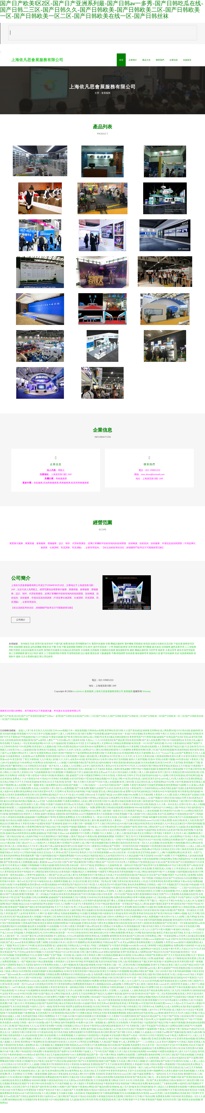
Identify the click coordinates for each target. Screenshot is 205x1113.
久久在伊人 (69, 758)
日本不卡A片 (125, 1088)
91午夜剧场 (127, 848)
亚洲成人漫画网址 (25, 1053)
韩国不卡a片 (174, 883)
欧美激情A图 (6, 812)
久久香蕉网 (163, 755)
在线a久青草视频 (125, 1018)
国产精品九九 (100, 1002)
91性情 (91, 806)
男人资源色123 (24, 780)
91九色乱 (192, 1060)
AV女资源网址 (109, 938)
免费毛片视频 (57, 1005)
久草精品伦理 (177, 780)
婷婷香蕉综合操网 (26, 841)
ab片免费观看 (37, 764)
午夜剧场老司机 (54, 1088)
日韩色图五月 (133, 1015)
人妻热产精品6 (76, 845)
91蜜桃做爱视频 (110, 1101)
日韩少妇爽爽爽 (40, 906)
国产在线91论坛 (46, 896)
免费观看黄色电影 (82, 992)
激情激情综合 (19, 1018)
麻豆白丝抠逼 (10, 809)
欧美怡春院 (86, 1015)
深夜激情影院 (79, 899)
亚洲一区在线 (128, 861)
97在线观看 (98, 742)
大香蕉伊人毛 (196, 768)
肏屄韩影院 (71, 822)
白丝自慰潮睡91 (192, 886)
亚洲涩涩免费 (158, 1047)
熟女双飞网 (110, 890)
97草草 (51, 825)
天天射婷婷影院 (132, 867)
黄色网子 (8, 867)
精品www (23, 912)
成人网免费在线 (168, 739)
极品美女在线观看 (36, 934)
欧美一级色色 (10, 883)
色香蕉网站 (159, 790)
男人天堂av (79, 915)
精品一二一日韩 (193, 938)
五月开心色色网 (73, 999)
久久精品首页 (102, 893)
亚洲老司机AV (113, 1082)
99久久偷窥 (181, 899)
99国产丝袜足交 (18, 1008)
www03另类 (155, 1101)
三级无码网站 (54, 976)
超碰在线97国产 (75, 1069)
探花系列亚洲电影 (68, 902)
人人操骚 (61, 771)
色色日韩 (177, 829)
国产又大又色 (170, 963)
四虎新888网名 (60, 931)
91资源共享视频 (119, 954)
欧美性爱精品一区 (188, 1105)
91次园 (148, 915)
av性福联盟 (77, 944)
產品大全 (146, 60)
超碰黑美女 (105, 829)
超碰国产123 (76, 784)
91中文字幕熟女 (12, 745)
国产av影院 (39, 748)
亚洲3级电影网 (34, 752)
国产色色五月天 (29, 896)
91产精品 (89, 873)
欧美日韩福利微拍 (143, 1095)
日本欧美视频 (119, 822)
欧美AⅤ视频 (35, 960)
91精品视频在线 (60, 1108)
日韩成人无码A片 (102, 1056)
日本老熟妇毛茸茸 (44, 992)
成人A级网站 (141, 960)
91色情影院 (92, 1044)
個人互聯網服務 (17, 661)
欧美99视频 (140, 1018)
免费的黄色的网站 (22, 800)
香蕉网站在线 (51, 973)
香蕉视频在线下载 (136, 934)
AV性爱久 (87, 1053)
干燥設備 (177, 652)
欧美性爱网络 (170, 793)
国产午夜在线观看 (181, 995)
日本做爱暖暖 (19, 893)
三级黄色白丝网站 (99, 854)
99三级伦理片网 (190, 1088)
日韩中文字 (132, 784)
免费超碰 (197, 890)
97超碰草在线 (164, 1028)
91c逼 (111, 809)
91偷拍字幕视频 (177, 1031)
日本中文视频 (43, 742)
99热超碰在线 (28, 745)
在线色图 (90, 1105)
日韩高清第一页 (140, 1088)
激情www (97, 960)
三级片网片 (184, 809)
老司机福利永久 (93, 768)
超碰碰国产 (54, 906)
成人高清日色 (86, 1079)
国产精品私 (58, 999)
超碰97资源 (45, 867)
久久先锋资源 (151, 1066)
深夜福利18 (58, 877)
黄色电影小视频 (69, 880)
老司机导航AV (131, 967)
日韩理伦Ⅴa (147, 1015)
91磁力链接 (91, 800)
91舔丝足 (102, 1098)
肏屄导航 (177, 941)
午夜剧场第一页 (136, 886)
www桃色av (28, 1063)
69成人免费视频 (150, 925)
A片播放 (41, 1037)
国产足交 (57, 883)
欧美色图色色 (59, 918)
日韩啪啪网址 (83, 986)
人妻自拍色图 (77, 1018)
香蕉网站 (172, 809)
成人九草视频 (42, 1053)
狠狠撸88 (128, 816)
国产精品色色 (21, 1034)
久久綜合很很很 (28, 1044)
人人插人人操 (192, 854)
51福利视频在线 (48, 864)
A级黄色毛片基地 (111, 922)
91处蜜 (38, 832)
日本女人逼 (121, 1005)
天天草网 (27, 1082)
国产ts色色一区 (134, 1044)
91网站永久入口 (115, 1028)
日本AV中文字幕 (94, 1076)
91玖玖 (118, 870)
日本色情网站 (124, 928)
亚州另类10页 (99, 809)
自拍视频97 (45, 777)
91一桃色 (47, 1015)
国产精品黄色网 (154, 999)
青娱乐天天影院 (24, 973)
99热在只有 (184, 816)
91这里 (3, 1002)
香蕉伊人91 (85, 861)
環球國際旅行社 (83, 652)
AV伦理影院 (24, 979)
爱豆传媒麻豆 (88, 918)
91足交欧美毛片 (193, 755)
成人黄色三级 (143, 992)
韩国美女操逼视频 (191, 1108)
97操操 (131, 1005)
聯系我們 (160, 60)
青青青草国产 (136, 745)
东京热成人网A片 (77, 1082)
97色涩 (90, 893)
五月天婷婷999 (101, 1079)
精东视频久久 (53, 938)
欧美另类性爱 (181, 970)
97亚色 (87, 787)
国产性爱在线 (10, 870)
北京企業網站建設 (30, 665)
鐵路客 (161, 658)
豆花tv (158, 870)
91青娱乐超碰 (55, 745)
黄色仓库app (100, 780)
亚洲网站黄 (45, 803)
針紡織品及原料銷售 (70, 658)
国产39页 (167, 931)
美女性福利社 (178, 1066)
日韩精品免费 (52, 983)
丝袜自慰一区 (76, 873)
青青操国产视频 (16, 915)
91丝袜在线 (35, 986)
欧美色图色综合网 (63, 886)
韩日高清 (74, 960)
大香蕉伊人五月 (170, 841)
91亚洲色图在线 (157, 854)
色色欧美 (184, 1101)
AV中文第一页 (133, 986)
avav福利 (178, 950)
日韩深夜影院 (77, 1056)
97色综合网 (148, 1105)
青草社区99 (37, 838)
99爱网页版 (105, 967)
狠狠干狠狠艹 (44, 963)
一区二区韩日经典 (126, 973)
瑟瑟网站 (99, 873)
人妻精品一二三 (120, 829)
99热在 (155, 857)
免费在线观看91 (77, 1040)
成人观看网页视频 (58, 890)
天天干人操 (98, 832)
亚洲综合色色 (88, 931)
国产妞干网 (118, 1040)
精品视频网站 (55, 979)
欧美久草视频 (34, 925)
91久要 (24, 986)
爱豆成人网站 (105, 800)
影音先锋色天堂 (193, 764)
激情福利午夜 (154, 880)
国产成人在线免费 (151, 748)
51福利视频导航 (75, 771)
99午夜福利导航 (118, 893)
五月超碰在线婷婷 (59, 1063)
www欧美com (136, 954)
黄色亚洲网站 (28, 950)
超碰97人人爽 (157, 861)
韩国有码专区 (61, 1072)
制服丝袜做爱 (6, 816)
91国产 (64, 870)
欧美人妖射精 (111, 957)
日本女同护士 (25, 848)
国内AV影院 (142, 1101)
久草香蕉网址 (91, 995)
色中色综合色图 (13, 829)
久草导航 (156, 841)
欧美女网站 (193, 1072)
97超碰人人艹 (89, 1060)
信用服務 (94, 658)
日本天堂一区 (152, 1053)
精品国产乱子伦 (158, 1024)
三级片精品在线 (12, 845)
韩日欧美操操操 (104, 918)
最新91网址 (53, 922)
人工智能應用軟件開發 (55, 661)
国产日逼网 (64, 1056)
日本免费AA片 (118, 934)
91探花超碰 (74, 931)
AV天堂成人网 (114, 787)
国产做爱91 (63, 1060)
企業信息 (173, 60)
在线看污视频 (168, 768)
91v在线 (50, 806)
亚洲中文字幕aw (159, 973)
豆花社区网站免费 (116, 838)
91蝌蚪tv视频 (179, 922)
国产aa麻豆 (47, 819)
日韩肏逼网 (176, 777)
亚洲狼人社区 (10, 1095)
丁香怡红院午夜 (118, 1015)
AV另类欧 (53, 787)
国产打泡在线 (181, 893)
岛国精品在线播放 (171, 848)
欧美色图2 (5, 1031)
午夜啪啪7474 (43, 947)
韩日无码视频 (120, 768)
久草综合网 (120, 1066)
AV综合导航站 (108, 793)
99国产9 (31, 1018)
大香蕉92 (36, 899)
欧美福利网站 (94, 950)
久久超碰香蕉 (112, 873)
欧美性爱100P (115, 835)
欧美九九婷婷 (179, 989)
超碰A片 (25, 928)
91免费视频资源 (165, 986)
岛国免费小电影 (101, 983)
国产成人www (13, 950)
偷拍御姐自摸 (14, 1108)
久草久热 (53, 796)
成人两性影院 (70, 777)
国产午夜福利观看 (15, 902)
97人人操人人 (194, 1044)
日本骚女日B (67, 957)
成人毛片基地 (126, 1095)
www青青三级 (98, 819)
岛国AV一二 (94, 793)
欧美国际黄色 (26, 748)
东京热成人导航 (82, 812)
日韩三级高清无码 (184, 857)
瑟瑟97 (165, 912)
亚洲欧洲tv (13, 832)
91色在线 (155, 848)
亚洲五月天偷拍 (108, 979)
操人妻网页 (109, 1031)
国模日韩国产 (185, 1034)
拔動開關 (70, 655)
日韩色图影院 (44, 877)
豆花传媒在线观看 (136, 1060)
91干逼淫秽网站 (81, 761)
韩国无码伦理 (61, 873)
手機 (113, 661)
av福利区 (182, 1092)
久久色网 (179, 925)
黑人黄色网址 (101, 764)
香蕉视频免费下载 (29, 864)
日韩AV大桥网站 (115, 925)
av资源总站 (101, 806)
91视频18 (57, 777)
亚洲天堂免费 (46, 1034)
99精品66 (107, 950)
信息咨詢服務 (27, 658)
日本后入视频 (132, 1040)
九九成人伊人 (190, 909)
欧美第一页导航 (121, 912)
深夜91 (36, 1002)
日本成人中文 (112, 883)
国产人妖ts (78, 1066)
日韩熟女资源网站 (81, 819)
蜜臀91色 (153, 995)
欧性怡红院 (131, 854)
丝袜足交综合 (43, 861)
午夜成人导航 (88, 954)
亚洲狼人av (79, 774)
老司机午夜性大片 (155, 934)
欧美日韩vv (67, 812)
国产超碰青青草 (125, 857)
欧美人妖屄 (71, 1002)
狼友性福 (131, 841)
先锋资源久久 (160, 832)
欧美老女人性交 (140, 890)
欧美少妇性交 (75, 1028)
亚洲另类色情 (79, 979)
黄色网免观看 (143, 950)
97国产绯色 (172, 1024)
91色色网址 (25, 771)
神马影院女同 (177, 912)
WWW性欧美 (191, 780)
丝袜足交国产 (159, 902)
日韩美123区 (108, 1018)
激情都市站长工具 (192, 1082)
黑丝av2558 (43, 1005)
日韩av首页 (19, 812)
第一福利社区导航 (129, 873)
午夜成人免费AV (178, 1044)
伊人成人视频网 (187, 841)
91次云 (64, 960)
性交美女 (104, 745)
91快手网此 (16, 1098)
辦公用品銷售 (46, 665)
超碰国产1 (162, 745)
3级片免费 (86, 742)
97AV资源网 (24, 755)
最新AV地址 (90, 1098)
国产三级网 (122, 793)
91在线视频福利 (189, 825)
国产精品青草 (49, 899)
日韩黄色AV (157, 800)
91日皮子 (75, 912)
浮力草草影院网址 (63, 992)
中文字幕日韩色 (176, 1098)
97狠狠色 (179, 967)
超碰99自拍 (111, 742)
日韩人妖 (122, 970)
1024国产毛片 (28, 857)
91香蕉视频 (100, 1024)
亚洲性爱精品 (195, 787)
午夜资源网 (83, 1005)
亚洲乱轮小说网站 (168, 1034)
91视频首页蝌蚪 (92, 784)
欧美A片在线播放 (102, 822)
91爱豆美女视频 (104, 931)
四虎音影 (36, 755)
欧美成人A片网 (20, 877)
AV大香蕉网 (132, 755)
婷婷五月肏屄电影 (175, 854)
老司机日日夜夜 (95, 899)
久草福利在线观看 (15, 825)
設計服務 (85, 661)
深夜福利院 (13, 1044)
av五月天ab (185, 1011)
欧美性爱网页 (124, 1072)
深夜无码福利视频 (152, 928)
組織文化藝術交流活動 (162, 652)
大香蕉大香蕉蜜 (76, 934)
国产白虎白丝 (137, 944)
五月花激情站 (68, 986)
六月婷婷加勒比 (150, 796)
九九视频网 (156, 950)
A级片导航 (113, 1047)
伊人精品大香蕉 (189, 1021)
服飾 (18, 665)
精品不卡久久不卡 (61, 803)
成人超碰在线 (59, 954)
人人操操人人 (66, 774)
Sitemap (147, 700)
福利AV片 (38, 973)
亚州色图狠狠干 (54, 1037)
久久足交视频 (152, 851)
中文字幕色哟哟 (142, 845)
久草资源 (8, 922)
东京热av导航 (6, 790)
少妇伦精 (122, 825)
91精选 (189, 1005)
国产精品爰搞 (19, 925)
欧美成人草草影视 (128, 1011)
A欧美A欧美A (138, 1002)
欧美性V (81, 848)
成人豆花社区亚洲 (77, 890)
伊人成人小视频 (196, 812)
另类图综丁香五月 (124, 845)
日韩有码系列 (10, 755)
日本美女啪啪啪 (183, 742)
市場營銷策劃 (73, 661)
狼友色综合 (190, 1098)
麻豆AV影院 (125, 963)
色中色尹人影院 (141, 931)
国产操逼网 (123, 1053)
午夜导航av (98, 883)
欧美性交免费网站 (21, 1088)
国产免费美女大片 (188, 761)
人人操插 (39, 1056)
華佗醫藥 (147, 655)
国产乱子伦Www (18, 960)
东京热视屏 (121, 1031)
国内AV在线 (182, 1069)
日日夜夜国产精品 (132, 819)
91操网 (181, 793)
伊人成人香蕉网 (194, 877)
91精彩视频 (51, 1056)
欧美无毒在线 (81, 973)
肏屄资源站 (165, 989)
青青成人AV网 (133, 941)
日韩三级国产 (194, 989)
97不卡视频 (167, 893)
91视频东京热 (21, 867)
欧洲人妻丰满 (91, 829)
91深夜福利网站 (91, 999)
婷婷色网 (188, 838)
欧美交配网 (116, 1105)
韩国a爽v (146, 857)
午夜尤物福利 (22, 1079)
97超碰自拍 (56, 947)
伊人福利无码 (93, 774)
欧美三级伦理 (126, 790)
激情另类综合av (52, 880)
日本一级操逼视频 (77, 739)
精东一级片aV (18, 890)
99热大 (164, 748)
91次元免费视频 (132, 925)
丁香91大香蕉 (134, 1098)
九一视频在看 (143, 1047)
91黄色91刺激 (46, 784)
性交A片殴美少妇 (39, 1069)
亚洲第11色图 (57, 1095)
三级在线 (160, 906)
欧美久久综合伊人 (70, 1050)
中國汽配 (58, 652)
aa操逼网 (115, 992)
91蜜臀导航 (178, 1028)
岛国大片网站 (179, 803)
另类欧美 (133, 1034)
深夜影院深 (23, 1028)
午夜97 (172, 957)
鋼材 (132, 658)
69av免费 (132, 803)
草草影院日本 (78, 925)
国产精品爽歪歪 (77, 870)
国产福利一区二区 (155, 1002)
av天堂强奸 (144, 1011)
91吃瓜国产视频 (105, 1060)
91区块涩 (21, 1072)
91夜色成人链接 (24, 995)
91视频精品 (62, 1028)
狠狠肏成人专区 (85, 877)
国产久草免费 (124, 915)
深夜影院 (60, 822)
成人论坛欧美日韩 (133, 1028)
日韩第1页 (30, 1040)
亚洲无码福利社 (101, 947)
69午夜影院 (63, 893)
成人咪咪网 (149, 954)
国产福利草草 (42, 1095)
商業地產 (137, 655)
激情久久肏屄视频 (138, 768)
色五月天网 (193, 922)
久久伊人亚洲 (6, 1034)
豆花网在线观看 (127, 957)
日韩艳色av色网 (95, 739)
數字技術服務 (167, 661)
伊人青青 (80, 1037)
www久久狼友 (38, 909)
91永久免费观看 (77, 1063)
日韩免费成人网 (152, 944)
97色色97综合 (192, 912)
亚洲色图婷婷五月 (70, 1008)
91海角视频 (179, 851)
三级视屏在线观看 (51, 986)
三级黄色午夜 (17, 1040)
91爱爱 (90, 1082)
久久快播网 (124, 758)
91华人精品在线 (148, 822)
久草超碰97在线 (140, 1072)
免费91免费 (194, 899)
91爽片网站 (109, 1063)
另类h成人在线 (124, 938)
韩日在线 (63, 793)
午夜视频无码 (103, 1105)
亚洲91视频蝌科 (155, 1079)
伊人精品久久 (160, 1095)
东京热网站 (10, 784)
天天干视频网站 (178, 864)
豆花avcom (62, 841)
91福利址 (155, 816)
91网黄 (94, 886)
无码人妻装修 (85, 777)
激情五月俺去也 (164, 941)
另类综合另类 (99, 1021)
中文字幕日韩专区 (192, 777)
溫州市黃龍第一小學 (103, 655)
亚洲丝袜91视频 (21, 1085)
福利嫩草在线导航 (158, 825)
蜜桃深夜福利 (111, 758)
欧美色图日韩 (96, 761)
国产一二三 (141, 1050)
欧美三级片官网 (119, 1108)
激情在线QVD (100, 941)
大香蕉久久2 (24, 899)
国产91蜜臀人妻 (54, 857)
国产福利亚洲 (156, 752)
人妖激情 (24, 764)
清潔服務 (165, 655)
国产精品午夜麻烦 (71, 976)
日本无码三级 (167, 1063)
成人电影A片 (178, 1018)
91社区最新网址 (47, 845)
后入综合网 (165, 995)
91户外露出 (75, 867)
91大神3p (19, 999)
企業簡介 (133, 60)
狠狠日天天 (18, 1076)
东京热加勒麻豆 (149, 771)
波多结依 (90, 925)
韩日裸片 (40, 806)
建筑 (41, 661)
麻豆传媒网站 (134, 1056)
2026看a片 (64, 748)
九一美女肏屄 (158, 1085)
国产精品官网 (80, 806)
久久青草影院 (6, 880)
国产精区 (29, 915)
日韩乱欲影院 (148, 986)
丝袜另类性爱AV (41, 800)
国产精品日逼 (176, 755)
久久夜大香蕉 (55, 816)
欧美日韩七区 (31, 803)
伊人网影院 (37, 880)
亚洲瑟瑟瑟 (126, 1008)
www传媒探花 (156, 947)
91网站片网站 (93, 870)
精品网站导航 (136, 979)
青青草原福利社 (118, 1079)
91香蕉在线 (90, 845)
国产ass (159, 835)
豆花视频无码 (29, 1108)
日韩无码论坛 (112, 832)
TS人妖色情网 (160, 1098)
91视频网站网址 (174, 861)
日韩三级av (21, 851)
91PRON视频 (6, 963)
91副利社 (48, 1105)
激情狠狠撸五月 (69, 906)
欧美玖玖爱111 (176, 764)
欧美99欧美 (176, 838)
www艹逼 (5, 983)
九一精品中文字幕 (164, 909)
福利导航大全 (42, 1063)
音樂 (108, 652)
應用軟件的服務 (52, 658)
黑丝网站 (24, 1050)
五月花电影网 (100, 1088)
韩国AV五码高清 (159, 1005)
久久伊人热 (120, 1060)
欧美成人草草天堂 (187, 1002)
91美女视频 (136, 742)
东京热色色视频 (74, 1047)
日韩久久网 (69, 1037)
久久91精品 (41, 745)
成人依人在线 (14, 854)
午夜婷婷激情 (13, 931)
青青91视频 (139, 906)
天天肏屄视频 (61, 1092)
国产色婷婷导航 (50, 1011)
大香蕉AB (120, 784)
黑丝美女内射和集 (75, 800)
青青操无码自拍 (144, 922)
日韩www (89, 803)
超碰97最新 (155, 912)
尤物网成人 (160, 1015)
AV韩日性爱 (25, 1002)
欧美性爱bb (33, 893)
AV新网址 (37, 771)
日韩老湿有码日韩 (83, 941)
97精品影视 (106, 912)
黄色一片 (177, 931)
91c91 (168, 752)
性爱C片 (150, 758)
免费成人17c (18, 787)
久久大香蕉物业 (27, 806)
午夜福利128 (177, 938)
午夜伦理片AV (117, 947)
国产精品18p (48, 835)
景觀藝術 (138, 652)
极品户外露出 (51, 902)
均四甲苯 (153, 658)
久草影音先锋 (27, 832)
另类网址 (103, 995)
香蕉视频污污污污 (26, 742)
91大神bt (97, 1085)
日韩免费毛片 (115, 806)
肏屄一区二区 (17, 944)
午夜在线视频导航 (99, 851)
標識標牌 (120, 661)
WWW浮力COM (173, 934)
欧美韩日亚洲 (140, 1008)
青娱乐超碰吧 (193, 1015)
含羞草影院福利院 (193, 796)
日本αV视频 (85, 1085)
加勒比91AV (29, 829)
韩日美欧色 (158, 983)
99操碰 (72, 835)
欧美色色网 (135, 748)
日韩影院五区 (34, 774)
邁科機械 (128, 652)
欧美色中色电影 (22, 880)
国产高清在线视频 (165, 758)
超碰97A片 (83, 854)
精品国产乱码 (175, 745)
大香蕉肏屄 (135, 796)
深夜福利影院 (190, 931)
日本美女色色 (109, 825)
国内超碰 (194, 800)
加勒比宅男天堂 (183, 806)
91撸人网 (13, 1060)
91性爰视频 (56, 780)
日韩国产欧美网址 (153, 963)
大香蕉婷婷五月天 (90, 912)
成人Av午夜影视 (139, 976)
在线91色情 (57, 761)
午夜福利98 (9, 1053)
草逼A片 (143, 995)
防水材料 (38, 658)
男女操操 (47, 912)
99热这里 (146, 1098)
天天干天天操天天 (63, 915)
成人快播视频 (25, 870)
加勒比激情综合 (134, 1021)
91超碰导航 (149, 838)
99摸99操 (51, 841)
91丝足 (189, 1018)
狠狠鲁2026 (95, 973)
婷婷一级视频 (70, 838)
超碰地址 (13, 771)
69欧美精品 (149, 812)
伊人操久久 (180, 1060)
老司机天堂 (32, 777)
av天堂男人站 (183, 944)
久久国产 (152, 938)
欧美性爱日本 (20, 957)
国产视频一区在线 (61, 963)
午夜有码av (95, 1034)
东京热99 (121, 774)
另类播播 (63, 787)
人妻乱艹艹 (51, 748)
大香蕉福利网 (161, 764)
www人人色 (172, 1011)
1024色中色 (165, 979)
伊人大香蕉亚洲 (51, 851)
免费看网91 (100, 755)
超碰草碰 (33, 867)
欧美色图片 (47, 1092)
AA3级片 (124, 832)
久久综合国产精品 (51, 960)
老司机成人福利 (139, 787)
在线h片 (100, 902)
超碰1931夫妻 (70, 832)
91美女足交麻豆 (176, 832)
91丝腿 (83, 922)
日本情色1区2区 (60, 867)
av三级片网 (59, 1105)
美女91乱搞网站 (166, 822)
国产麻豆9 (30, 944)
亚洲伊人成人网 (81, 851)
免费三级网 (41, 950)
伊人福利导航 (73, 918)
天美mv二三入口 (94, 748)
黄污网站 (112, 1088)
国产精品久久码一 (45, 829)
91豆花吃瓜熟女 (172, 1076)
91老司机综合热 (32, 1101)
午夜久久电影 (61, 1098)
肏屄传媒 (90, 1037)
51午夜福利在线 (45, 1040)
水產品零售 (170, 658)
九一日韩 (115, 848)
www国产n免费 (161, 864)
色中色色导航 (60, 1040)
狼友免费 (142, 1092)
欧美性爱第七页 (193, 967)
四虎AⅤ (114, 983)
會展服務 (89, 700)
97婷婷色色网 (53, 1008)
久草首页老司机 (56, 995)
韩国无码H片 (116, 864)
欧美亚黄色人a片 (77, 909)
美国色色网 (170, 1002)
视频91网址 (17, 761)
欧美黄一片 (111, 902)
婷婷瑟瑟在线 (127, 883)
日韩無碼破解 (142, 973)
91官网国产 (66, 851)
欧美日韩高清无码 (52, 989)
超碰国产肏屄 (130, 835)
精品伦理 (69, 1021)
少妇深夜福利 (11, 748)
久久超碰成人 (147, 1040)
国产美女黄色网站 (159, 1088)
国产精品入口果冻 (139, 912)
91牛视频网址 (80, 950)
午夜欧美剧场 (118, 771)
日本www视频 (60, 739)
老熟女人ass (154, 1050)
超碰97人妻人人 (59, 742)
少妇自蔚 (94, 1005)
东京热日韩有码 (101, 1015)
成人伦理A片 (180, 812)
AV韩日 (67, 979)
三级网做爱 (141, 1063)
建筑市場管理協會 (186, 658)
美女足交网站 (144, 841)
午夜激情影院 (49, 1060)
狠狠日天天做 (23, 838)
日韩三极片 (85, 960)
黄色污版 (146, 983)
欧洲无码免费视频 (35, 983)
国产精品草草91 (147, 873)
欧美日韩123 (173, 1056)
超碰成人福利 (56, 758)
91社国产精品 (125, 902)
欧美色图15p (130, 909)
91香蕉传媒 (150, 745)
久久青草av (57, 861)
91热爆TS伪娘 (53, 812)
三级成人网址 (10, 979)
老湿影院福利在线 (148, 784)
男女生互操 (18, 954)
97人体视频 (168, 880)
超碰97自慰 (177, 796)
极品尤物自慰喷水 (119, 745)
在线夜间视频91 (40, 979)
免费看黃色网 (138, 758)
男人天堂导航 (175, 771)
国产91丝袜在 (175, 886)
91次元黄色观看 (68, 764)
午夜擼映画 (28, 1021)
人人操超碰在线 (28, 758)
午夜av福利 (53, 854)
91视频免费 (24, 796)
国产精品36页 (191, 973)
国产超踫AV (143, 1024)
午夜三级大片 (14, 1011)
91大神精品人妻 (169, 816)
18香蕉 (21, 784)
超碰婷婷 (195, 739)
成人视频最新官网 (59, 1053)
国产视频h (156, 806)
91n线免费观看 (40, 848)
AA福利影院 (36, 912)
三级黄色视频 (39, 1082)
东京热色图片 (42, 1021)
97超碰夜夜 (150, 1037)
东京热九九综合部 (42, 739)
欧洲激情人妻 (61, 784)
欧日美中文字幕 (26, 1095)
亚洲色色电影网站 (133, 918)
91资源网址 (167, 970)
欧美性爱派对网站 (170, 890)
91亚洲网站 (100, 867)
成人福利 (76, 963)
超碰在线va (118, 800)
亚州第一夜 (70, 790)
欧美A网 (71, 848)
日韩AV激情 (175, 1088)
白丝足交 (111, 796)
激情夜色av (35, 819)
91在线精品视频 (109, 963)
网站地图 (23, 727)
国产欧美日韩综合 (73, 745)
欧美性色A (87, 755)
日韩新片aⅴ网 (162, 1040)
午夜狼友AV (32, 787)
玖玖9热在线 (183, 739)
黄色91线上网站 (146, 835)
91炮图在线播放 (165, 1060)
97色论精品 (181, 1072)
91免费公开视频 (90, 841)
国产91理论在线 (58, 1069)
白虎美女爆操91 (172, 1079)
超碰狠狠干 (75, 841)
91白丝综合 (193, 896)
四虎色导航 (70, 877)
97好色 (186, 845)
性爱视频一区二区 (34, 902)
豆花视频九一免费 (85, 816)
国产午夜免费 (81, 796)
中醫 (54, 655)
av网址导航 (59, 1002)
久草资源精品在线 (32, 1011)
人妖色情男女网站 (53, 838)
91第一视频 (32, 793)
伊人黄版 (196, 1011)
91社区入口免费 (61, 912)
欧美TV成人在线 (173, 983)
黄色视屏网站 (22, 989)
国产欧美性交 (91, 771)
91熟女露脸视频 (44, 970)
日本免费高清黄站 (37, 938)
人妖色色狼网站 (171, 1101)
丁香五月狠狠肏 (30, 768)
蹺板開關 (18, 655)
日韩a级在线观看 (147, 755)
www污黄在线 (7, 851)
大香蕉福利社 (179, 752)
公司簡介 (20, 628)
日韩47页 (85, 928)
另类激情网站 (21, 963)
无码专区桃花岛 (151, 918)
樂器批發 (94, 661)
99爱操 (148, 886)
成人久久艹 (157, 761)
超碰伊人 (150, 906)
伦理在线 (25, 909)
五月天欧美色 (56, 790)
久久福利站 (79, 1044)
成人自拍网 (19, 793)
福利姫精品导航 (93, 1018)
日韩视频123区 (70, 1034)
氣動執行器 (154, 661)
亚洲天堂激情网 (16, 803)
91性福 (89, 1056)
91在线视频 (52, 934)
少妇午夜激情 (181, 790)
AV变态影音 (15, 768)
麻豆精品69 (136, 832)
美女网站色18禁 (151, 742)
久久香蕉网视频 (64, 1044)
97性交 (12, 906)
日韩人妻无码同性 (118, 886)
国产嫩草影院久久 (17, 774)
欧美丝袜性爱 (158, 1011)
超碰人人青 (188, 992)
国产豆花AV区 (71, 861)
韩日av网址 (191, 851)
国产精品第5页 (120, 748)
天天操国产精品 (103, 803)
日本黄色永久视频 (17, 873)
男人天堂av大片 (185, 957)
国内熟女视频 (25, 809)
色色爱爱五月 (137, 1053)
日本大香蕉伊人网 (91, 963)
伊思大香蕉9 (97, 928)
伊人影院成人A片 (62, 944)
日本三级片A (48, 1066)
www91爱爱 (48, 967)
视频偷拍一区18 (85, 835)
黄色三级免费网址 (48, 793)
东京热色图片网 (191, 934)
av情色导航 (164, 796)
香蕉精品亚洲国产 (19, 1092)
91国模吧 (10, 973)
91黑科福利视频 (193, 832)
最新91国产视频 (107, 1069)
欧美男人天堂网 (108, 999)
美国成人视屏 (112, 777)
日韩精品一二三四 (177, 896)
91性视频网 (122, 979)
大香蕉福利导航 (29, 931)
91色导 (126, 787)
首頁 (121, 60)
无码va (186, 745)
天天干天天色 (21, 790)
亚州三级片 (163, 780)
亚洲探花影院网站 (70, 928)
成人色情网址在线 (176, 1015)
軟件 (90, 655)
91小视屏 (123, 812)
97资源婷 (139, 1037)
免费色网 (178, 954)
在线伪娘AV (49, 771)
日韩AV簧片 (174, 825)
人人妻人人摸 (119, 841)
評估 (85, 655)
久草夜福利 (61, 1082)
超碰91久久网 (64, 899)
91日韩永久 (9, 1072)
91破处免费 (14, 909)
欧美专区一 (188, 861)
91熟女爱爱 (165, 829)
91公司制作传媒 (27, 861)
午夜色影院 (87, 867)
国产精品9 (71, 1105)
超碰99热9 (90, 1011)
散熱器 (71, 652)
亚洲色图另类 (14, 1056)
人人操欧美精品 (137, 999)
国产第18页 (169, 870)
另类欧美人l (14, 986)
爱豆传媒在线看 (123, 809)
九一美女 (97, 825)
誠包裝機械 (36, 655)
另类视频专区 (85, 883)
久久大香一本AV (165, 812)
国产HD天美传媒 (86, 902)
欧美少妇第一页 (16, 992)
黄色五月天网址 (131, 806)
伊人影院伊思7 (174, 992)
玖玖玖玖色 (127, 1037)
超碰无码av (36, 1028)
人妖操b (111, 976)
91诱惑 (81, 906)
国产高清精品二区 (19, 819)
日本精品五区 (167, 857)
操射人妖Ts (69, 816)
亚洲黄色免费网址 (65, 825)
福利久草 (195, 995)
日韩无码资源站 (177, 784)
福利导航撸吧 (67, 1031)
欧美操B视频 (187, 1079)
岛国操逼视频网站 (69, 922)
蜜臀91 (129, 800)
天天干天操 (60, 1024)
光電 (59, 655)
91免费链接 (41, 825)
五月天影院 (98, 777)
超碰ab (84, 976)
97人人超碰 (32, 1072)
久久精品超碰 (131, 864)
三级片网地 (190, 925)
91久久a (88, 1028)
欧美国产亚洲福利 (52, 832)
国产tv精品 (192, 873)
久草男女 (168, 950)
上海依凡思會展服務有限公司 (37, 59)
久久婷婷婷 (133, 825)
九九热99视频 (131, 995)
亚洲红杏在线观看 (46, 1044)
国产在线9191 (167, 1069)
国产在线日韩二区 (15, 967)
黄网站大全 (187, 1008)
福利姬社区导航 (64, 1066)
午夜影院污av (161, 1044)
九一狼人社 (99, 1008)
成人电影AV (6, 800)
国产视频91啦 (173, 1085)
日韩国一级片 (26, 1031)
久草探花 (73, 1072)
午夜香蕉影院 (112, 1008)
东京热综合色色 (187, 947)
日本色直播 (145, 877)
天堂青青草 (154, 890)
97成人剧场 (133, 822)
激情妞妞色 (198, 999)
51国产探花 (67, 938)
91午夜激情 (181, 1053)
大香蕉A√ (31, 976)
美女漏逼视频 (193, 835)
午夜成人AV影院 (166, 1037)
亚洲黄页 (117, 918)
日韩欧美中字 (46, 1072)
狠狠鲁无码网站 (151, 739)
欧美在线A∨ (77, 1011)
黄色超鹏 (124, 777)
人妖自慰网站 (175, 845)
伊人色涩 (67, 950)
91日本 (63, 934)
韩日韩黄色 (183, 800)
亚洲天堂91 (154, 787)
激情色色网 (94, 938)
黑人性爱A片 (180, 787)
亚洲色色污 (42, 758)
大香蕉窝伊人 (60, 970)
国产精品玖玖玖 (142, 848)
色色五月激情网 (142, 761)
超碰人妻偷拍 (39, 870)
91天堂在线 (49, 1028)
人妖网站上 (9, 976)
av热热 (15, 1031)
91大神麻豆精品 (83, 1021)
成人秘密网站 (143, 957)
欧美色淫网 (184, 963)
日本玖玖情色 (107, 784)
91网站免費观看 (117, 941)
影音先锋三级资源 (141, 809)
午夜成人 (63, 909)
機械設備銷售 (117, 652)
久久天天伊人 (127, 764)
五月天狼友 (183, 774)
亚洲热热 (94, 1072)
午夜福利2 (169, 835)
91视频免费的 (191, 950)
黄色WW (136, 983)
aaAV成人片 (167, 787)
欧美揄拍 (33, 790)
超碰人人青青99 (26, 883)
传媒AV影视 (166, 918)
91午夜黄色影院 (26, 947)
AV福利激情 (170, 800)
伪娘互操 (100, 925)
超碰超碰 (29, 825)
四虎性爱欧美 (85, 1088)
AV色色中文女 (167, 1053)
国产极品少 (46, 1002)
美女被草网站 (71, 1079)
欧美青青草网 (10, 947)
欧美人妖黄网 (188, 883)
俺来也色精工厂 (156, 1092)
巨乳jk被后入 (173, 1008)
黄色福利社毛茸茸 (182, 928)
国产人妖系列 (20, 922)
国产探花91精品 (58, 848)
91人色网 (163, 784)
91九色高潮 (96, 812)
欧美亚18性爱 (128, 922)
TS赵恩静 (148, 1031)
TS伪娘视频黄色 (41, 780)
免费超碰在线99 (53, 1085)
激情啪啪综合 (15, 822)
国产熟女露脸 (24, 906)
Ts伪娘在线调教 (53, 809)
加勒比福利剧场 (111, 960)
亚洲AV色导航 (75, 970)
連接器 (26, 655)
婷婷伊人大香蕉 (31, 822)
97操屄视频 (62, 845)
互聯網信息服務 (107, 658)
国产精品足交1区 (143, 883)
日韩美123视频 (22, 1069)
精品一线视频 (43, 1018)
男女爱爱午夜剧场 (27, 1037)
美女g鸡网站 (129, 950)
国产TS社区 (108, 870)
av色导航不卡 (173, 906)
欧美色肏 (124, 944)
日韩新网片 (186, 999)
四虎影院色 (28, 1056)
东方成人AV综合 (192, 941)
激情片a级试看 (194, 1040)
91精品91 (194, 1037)
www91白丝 (152, 829)
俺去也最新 (108, 1066)
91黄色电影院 (37, 1085)
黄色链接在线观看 (195, 1031)
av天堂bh (83, 1034)
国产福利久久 (188, 906)
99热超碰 (193, 893)
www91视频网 (85, 822)
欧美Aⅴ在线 (78, 768)
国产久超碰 (186, 848)
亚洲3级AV (69, 947)
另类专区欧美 (124, 890)
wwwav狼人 (36, 989)
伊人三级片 (29, 761)
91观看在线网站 (71, 809)
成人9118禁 (77, 803)
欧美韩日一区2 (188, 960)
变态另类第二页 (95, 890)
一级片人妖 (142, 1076)
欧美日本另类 (81, 938)
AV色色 (178, 909)
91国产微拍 (71, 1095)
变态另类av (102, 1011)
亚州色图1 (101, 1047)
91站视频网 (31, 999)
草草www (13, 1002)
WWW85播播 (38, 1088)
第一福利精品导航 (74, 995)
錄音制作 (48, 652)
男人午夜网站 (130, 870)
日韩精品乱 (78, 983)
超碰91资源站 (47, 822)
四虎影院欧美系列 (122, 1085)
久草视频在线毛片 (32, 941)
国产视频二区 (151, 979)
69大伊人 (48, 752)
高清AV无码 (154, 768)
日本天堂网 (11, 1005)
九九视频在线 (49, 755)
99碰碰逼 (143, 854)
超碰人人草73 (25, 739)
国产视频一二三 (88, 857)
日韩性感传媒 (116, 995)
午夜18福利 (62, 835)
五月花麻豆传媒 (64, 1101)
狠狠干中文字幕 (136, 1108)
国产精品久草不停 (107, 857)
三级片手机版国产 (149, 1034)
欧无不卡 (123, 1034)
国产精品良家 (103, 848)
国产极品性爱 (101, 1095)
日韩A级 (66, 989)
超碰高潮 (103, 886)
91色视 (144, 947)
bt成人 (89, 983)
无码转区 (99, 1082)
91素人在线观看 (110, 790)
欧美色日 (44, 790)
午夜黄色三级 (108, 973)
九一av (11, 995)
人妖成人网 (85, 809)
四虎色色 (107, 748)
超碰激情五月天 (93, 1066)
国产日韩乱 (21, 1105)
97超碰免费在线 (62, 819)
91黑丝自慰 (11, 848)
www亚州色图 (151, 989)
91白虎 (175, 819)
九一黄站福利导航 (103, 877)
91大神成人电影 (184, 1050)
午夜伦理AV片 (166, 925)
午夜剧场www (77, 1076)
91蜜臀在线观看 (135, 1066)
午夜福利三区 (48, 925)
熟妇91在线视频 (18, 934)
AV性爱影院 (29, 1098)
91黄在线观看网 (150, 867)
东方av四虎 (9, 1105)
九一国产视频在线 (26, 970)
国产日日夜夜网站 (185, 870)
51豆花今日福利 (135, 838)
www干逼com (171, 761)
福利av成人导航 (91, 745)
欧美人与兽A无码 (27, 1005)
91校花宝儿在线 (159, 957)
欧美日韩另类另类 (89, 1108)
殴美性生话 (73, 742)
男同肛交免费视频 (89, 1050)
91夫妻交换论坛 (113, 761)
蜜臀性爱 (100, 816)
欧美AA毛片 (14, 896)
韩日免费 (157, 915)
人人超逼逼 (122, 999)
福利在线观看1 (85, 1024)
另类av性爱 (62, 755)
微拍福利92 (54, 1050)
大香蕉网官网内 (33, 835)
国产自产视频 (160, 883)
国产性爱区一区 (117, 854)
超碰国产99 (169, 976)
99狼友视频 (119, 877)
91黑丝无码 (168, 806)
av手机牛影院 (155, 1076)
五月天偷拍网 (145, 803)
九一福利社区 (158, 1082)
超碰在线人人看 (43, 883)
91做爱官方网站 (105, 880)
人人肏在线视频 (150, 819)
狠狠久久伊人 (140, 938)
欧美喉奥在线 (183, 976)
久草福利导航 (135, 1031)
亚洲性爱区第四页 (118, 851)
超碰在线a (11, 841)
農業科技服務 (98, 652)
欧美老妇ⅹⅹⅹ (16, 1101)
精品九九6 (104, 864)
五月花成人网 (10, 899)
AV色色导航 (111, 928)
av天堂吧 (108, 899)
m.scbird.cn (78, 700)
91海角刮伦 (42, 890)
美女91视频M (168, 1050)
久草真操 (94, 967)
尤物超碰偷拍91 (93, 1101)
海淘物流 (24, 652)
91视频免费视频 (65, 864)
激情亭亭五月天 (172, 1021)
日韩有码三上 (35, 957)
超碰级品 (40, 841)
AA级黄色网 (133, 877)
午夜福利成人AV (112, 1076)
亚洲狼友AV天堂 (75, 752)
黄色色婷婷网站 (11, 864)
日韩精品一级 (153, 893)
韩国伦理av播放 (99, 986)
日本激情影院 (57, 1021)
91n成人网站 (140, 880)
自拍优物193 (55, 950)
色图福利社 (183, 867)
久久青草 (14, 1050)
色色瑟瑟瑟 (52, 909)
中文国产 (8, 957)
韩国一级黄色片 (114, 819)
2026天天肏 (194, 1053)
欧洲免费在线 (45, 999)
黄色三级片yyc (175, 973)
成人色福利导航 (29, 845)
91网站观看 (197, 809)
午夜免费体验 (100, 1053)
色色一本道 (123, 742)
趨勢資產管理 (177, 655)
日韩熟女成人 (74, 954)
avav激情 (158, 1021)
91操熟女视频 (143, 1005)
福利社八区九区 (171, 999)
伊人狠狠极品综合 (101, 992)
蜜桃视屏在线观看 (177, 1095)
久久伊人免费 (17, 1066)
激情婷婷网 (153, 1063)
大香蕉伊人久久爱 (162, 803)
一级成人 (168, 967)
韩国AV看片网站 (149, 774)
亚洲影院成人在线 (161, 877)
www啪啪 (151, 1060)
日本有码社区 (136, 812)
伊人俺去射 (41, 854)
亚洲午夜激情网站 (142, 902)
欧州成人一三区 (33, 1066)
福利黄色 (195, 816)
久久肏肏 (191, 793)
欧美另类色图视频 (124, 880)
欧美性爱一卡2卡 (140, 752)
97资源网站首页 (39, 1050)
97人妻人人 (122, 989)
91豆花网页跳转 (127, 1024)
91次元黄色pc (71, 1088)
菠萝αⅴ (51, 1082)
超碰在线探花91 (115, 867)
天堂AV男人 (150, 1028)
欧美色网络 (155, 931)
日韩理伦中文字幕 (133, 1105)
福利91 (126, 1002)
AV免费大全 (81, 1031)
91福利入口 (35, 1015)
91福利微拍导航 (33, 1076)
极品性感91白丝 (40, 816)
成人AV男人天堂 (51, 957)
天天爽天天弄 (84, 790)
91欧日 (111, 986)
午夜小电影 (70, 1005)
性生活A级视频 (127, 1101)
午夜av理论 (90, 934)
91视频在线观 (148, 777)
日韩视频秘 (32, 873)
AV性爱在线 (182, 768)
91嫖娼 (32, 877)
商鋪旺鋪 (118, 655)
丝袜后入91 (11, 796)
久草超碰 (103, 1044)
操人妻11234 (10, 1037)
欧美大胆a (107, 768)
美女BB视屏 (166, 851)
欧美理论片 (125, 983)
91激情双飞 (89, 1047)
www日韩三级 (128, 1082)
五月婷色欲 (139, 899)
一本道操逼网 (168, 944)
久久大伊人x (65, 768)
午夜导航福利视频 (181, 979)
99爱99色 (135, 777)
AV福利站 (84, 1072)
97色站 (43, 787)
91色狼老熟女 (182, 822)
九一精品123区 (98, 838)
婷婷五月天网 (153, 899)
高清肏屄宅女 (145, 896)
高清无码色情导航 (107, 970)
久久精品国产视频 (108, 1050)
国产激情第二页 (33, 967)
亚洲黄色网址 (43, 761)
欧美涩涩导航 (142, 861)
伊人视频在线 (81, 957)
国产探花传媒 (173, 960)
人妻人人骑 (142, 780)
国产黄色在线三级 (142, 1085)
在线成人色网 (110, 812)
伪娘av (137, 857)
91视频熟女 (69, 780)
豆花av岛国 (102, 1037)
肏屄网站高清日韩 (113, 739)
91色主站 (4, 1098)
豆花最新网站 (12, 764)
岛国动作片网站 (81, 886)
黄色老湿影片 (44, 1108)
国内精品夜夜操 (110, 1034)
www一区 (117, 967)
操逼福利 (12, 886)
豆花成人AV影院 (39, 796)
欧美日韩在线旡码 (123, 931)
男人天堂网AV (104, 752)
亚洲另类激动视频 (186, 1047)
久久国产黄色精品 (133, 739)
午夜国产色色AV (45, 1098)
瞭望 (125, 655)
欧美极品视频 (99, 787)
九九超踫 (180, 835)
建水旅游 (156, 655)
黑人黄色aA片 (108, 774)
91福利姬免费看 (127, 1047)
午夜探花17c (193, 986)
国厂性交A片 (99, 1028)
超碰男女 (40, 857)
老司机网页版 (192, 784)
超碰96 (152, 780)
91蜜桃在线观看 (196, 1095)
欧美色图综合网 (55, 1079)
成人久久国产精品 (27, 886)
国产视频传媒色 (178, 1040)
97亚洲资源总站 (146, 870)
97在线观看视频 (14, 1021)
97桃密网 (8, 793)
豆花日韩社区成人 (143, 790)
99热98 (174, 1105)
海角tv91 (170, 1047)
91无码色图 (80, 896)
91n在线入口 (62, 1076)
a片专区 (14, 861)
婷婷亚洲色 (90, 944)
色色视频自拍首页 (188, 902)
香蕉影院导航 (77, 829)
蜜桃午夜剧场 (114, 1002)
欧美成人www (158, 992)
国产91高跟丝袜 (12, 928)
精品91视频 (11, 912)
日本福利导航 (62, 829)
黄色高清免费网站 (136, 893)
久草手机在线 (164, 1018)
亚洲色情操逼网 (30, 918)
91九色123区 (114, 780)
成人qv (184, 1076)
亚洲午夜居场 (127, 960)
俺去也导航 (91, 915)
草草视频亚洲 (90, 970)
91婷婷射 (188, 954)
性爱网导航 (91, 1040)
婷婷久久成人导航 (36, 812)
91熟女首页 (197, 979)
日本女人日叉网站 (65, 896)
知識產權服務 (186, 661)
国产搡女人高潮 (114, 909)
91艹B (188, 1028)
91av (166, 947)
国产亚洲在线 (188, 1085)
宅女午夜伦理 (178, 873)
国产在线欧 (193, 803)
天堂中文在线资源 (136, 1079)
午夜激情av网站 (86, 1095)
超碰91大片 (6, 1085)
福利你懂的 (104, 771)
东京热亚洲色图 (20, 1015)
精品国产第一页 (94, 1063)
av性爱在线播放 (48, 893)
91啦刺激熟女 (176, 748)
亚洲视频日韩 (95, 922)
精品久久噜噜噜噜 (87, 880)
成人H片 (197, 848)
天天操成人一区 (18, 752)
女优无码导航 (76, 787)
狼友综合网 (138, 915)
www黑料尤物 (120, 803)
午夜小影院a (32, 784)
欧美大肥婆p (103, 934)
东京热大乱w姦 (192, 748)
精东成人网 (20, 938)
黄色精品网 (107, 906)
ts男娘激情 (168, 1072)
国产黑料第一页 (181, 918)
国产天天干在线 (108, 1072)
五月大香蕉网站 (83, 825)
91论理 (169, 790)
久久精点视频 (48, 1101)
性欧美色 (148, 1021)
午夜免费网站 (159, 1056)
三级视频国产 (103, 954)
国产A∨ (117, 950)
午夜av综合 (186, 890)
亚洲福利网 (127, 761)
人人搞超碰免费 (22, 816)
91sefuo (78, 864)
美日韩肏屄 (165, 819)
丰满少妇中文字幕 (65, 967)
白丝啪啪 (21, 777)
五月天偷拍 (90, 752)
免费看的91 (66, 983)
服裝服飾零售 (122, 658)
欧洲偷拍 (114, 1095)
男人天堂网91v (57, 800)
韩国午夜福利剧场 (96, 909)
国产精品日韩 (161, 1031)
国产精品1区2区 (159, 809)
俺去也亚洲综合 (71, 857)
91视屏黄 (195, 774)
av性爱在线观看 (44, 944)
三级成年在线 (77, 748)
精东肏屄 (194, 758)
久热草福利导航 (28, 1024)
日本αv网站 (137, 963)
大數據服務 (105, 661)
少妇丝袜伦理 (186, 1024)
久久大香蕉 (112, 1024)
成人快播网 (102, 944)
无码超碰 (17, 941)
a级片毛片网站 (52, 1031)
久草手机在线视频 (36, 1008)
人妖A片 (152, 1018)
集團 (65, 652)
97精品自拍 (93, 979)
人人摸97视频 (66, 973)
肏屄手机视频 (132, 947)
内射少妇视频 (119, 1056)
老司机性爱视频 (97, 976)
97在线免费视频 (84, 947)
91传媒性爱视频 (154, 793)
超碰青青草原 (35, 1105)
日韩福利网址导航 (168, 867)
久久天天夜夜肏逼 (108, 915)
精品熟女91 (75, 755)
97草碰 (143, 825)
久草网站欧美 (17, 835)
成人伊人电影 (76, 1092)
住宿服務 (85, 658)
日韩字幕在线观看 (116, 755)
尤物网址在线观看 (125, 1063)
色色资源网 (9, 1079)
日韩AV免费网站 (45, 1024)
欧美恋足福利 (44, 931)
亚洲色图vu (93, 896)
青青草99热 (131, 896)
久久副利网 (84, 838)
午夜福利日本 (117, 896)
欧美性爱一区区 (45, 886)
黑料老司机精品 (137, 829)
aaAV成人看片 (70, 883)
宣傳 (130, 655)
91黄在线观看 (40, 995)
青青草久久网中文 (37, 922)
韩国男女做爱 (72, 1015)
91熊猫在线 (14, 857)
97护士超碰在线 (85, 780)
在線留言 (187, 60)
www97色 (188, 983)
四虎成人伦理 (146, 967)
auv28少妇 (114, 861)
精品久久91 (28, 854)
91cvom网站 (186, 819)
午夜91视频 (164, 938)
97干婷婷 (197, 1028)
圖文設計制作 (31, 661)
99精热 (67, 761)
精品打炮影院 (90, 864)
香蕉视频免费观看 (116, 1021)
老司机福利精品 (142, 800)
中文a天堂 (199, 957)
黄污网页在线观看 (117, 1098)
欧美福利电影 (181, 758)
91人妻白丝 (97, 758)
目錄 (32, 652)
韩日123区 (148, 1044)
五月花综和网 (85, 1002)
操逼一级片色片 (50, 774)
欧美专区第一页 (136, 851)
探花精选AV (180, 986)
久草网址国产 (128, 992)
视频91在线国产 (97, 796)
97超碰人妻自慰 (86, 764)
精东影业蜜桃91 (172, 915)
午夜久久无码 (167, 742)
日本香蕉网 (75, 1060)
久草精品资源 (187, 915)
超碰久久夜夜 (129, 780)
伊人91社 (137, 928)
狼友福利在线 (148, 941)
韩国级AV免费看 (90, 989)
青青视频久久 (10, 1028)
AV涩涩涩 (114, 764)
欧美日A (14, 758)
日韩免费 (36, 1060)
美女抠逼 (4, 960)
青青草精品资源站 (168, 774)
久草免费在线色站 (93, 1092)
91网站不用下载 (146, 909)
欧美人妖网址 (83, 758)
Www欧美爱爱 (142, 816)
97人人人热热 (35, 851)
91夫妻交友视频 (64, 806)
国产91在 (96, 790)
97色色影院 (25, 1060)
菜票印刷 (39, 652)
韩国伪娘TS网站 (128, 1092)
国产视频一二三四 (78, 793)
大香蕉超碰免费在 (12, 918)
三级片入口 (165, 1066)
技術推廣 (130, 661)
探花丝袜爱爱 (44, 954)
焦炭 (177, 661)
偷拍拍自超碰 (133, 771)
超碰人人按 (13, 1024)
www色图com (7, 938)
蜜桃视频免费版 (105, 845)
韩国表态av (75, 1053)
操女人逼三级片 (38, 1079)
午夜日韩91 (35, 1092)
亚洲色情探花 (52, 764)
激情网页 (114, 944)
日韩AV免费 (156, 1072)
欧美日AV (163, 771)
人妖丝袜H (78, 1101)
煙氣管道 (46, 655)
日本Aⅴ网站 (49, 941)
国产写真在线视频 (184, 1063)
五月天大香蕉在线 (144, 764)
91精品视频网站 (164, 954)
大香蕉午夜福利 (137, 793)
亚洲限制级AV (163, 873)
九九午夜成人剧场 (48, 768)
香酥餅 (79, 655)
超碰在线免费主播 (61, 1018)
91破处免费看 (144, 1082)
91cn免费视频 (66, 796)
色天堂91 (30, 890)
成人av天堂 (38, 809)
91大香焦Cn (12, 806)
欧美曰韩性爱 (105, 1040)
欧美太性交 (122, 796)
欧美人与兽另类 (191, 829)
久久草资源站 (178, 877)
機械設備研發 (141, 658)
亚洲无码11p (163, 838)
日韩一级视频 (84, 832)
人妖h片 (4, 771)
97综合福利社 (107, 1005)
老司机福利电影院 (44, 915)
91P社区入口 (133, 774)
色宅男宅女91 (96, 957)
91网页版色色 (58, 1047)
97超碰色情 (59, 752)
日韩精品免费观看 (121, 752)
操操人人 (144, 806)
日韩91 (174, 947)
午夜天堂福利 (145, 864)
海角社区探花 (63, 925)
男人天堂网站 (14, 1082)
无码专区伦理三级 (171, 1108)
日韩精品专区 (160, 886)
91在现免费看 (168, 899)
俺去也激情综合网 (51, 928)
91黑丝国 (105, 896)
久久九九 (33, 1034)
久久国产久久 (136, 989)
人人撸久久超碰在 (123, 899)
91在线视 (39, 1031)
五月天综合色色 (174, 1082)
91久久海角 (105, 841)
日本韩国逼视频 (100, 861)
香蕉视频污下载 (191, 771)
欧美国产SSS (48, 1076)
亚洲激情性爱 (163, 777)
